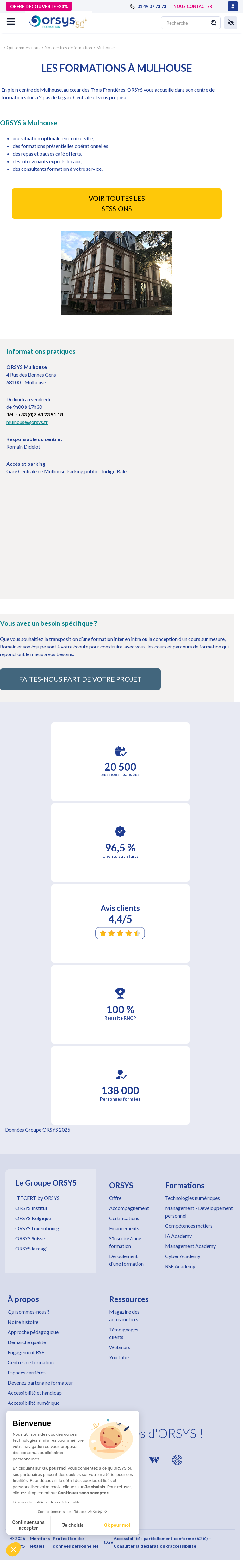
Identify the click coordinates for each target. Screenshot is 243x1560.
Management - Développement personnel (199, 1212)
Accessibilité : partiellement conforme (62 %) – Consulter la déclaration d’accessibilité (162, 1542)
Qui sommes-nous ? (29, 1312)
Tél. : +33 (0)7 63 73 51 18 (34, 414)
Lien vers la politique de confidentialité (46, 1502)
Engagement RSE (26, 1352)
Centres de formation (31, 1362)
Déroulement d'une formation (126, 1260)
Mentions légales (40, 1542)
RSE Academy (180, 1266)
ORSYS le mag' (31, 1248)
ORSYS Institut (31, 1208)
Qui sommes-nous (23, 47)
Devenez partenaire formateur (40, 1382)
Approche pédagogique (33, 1332)
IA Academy (178, 1236)
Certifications (124, 1218)
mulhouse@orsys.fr (27, 422)
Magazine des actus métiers (124, 1315)
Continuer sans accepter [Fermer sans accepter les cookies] (28, 1525)
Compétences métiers (189, 1226)
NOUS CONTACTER (192, 6)
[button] (13, 1549)
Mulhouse (106, 47)
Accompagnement (129, 1208)
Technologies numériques (192, 1198)
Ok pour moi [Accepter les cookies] (117, 1525)
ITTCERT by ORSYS (37, 1198)
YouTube (119, 1357)
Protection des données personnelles (76, 1542)
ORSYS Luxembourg (37, 1228)
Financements (124, 1228)
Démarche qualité (27, 1342)
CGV (109, 1542)
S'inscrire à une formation (125, 1242)
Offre (115, 1198)
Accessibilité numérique (33, 1403)
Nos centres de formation (68, 47)
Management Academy (190, 1246)
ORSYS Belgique (33, 1218)
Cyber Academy (182, 1256)
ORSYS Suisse (30, 1238)
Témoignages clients (123, 1333)
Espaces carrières (27, 1372)
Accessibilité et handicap (35, 1393)
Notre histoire (23, 1322)
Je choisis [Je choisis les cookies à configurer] (73, 1525)
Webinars (119, 1347)
